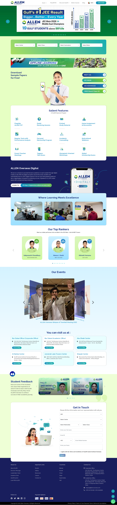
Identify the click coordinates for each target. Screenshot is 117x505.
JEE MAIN (95, 80)
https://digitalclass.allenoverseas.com (37, 185)
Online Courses (75, 2)
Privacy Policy (72, 503)
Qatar (60, 475)
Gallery (37, 470)
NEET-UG (95, 74)
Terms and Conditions (76, 452)
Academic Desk (15, 475)
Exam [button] (43, 2)
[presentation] (12, 210)
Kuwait (61, 470)
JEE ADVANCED (95, 85)
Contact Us (38, 478)
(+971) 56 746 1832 (90, 490)
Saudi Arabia (62, 478)
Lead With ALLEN (15, 480)
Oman (60, 473)
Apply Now (101, 2)
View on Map (16, 348)
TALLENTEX (53, 2)
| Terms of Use (80, 503)
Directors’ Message (16, 470)
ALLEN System (14, 478)
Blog (83, 2)
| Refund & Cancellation (99, 503)
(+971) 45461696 (99, 490)
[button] (52, 35)
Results (37, 468)
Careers (37, 475)
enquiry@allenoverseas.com (92, 487)
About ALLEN (14, 468)
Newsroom (38, 473)
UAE (60, 480)
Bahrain (61, 468)
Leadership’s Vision (15, 473)
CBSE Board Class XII (95, 91)
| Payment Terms (88, 503)
